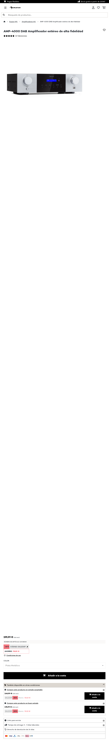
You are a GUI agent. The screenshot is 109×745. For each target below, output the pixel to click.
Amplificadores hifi (29, 22)
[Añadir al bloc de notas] (104, 30)
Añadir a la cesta (54, 675)
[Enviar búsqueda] (4, 15)
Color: (6, 661)
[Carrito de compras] (103, 8)
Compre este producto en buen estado (22, 703)
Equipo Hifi (13, 22)
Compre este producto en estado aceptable (25, 690)
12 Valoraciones (21, 36)
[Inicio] (6, 22)
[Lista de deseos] (98, 8)
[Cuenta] (93, 8)
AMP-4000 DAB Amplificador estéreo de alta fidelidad (60, 22)
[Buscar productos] (54, 15)
